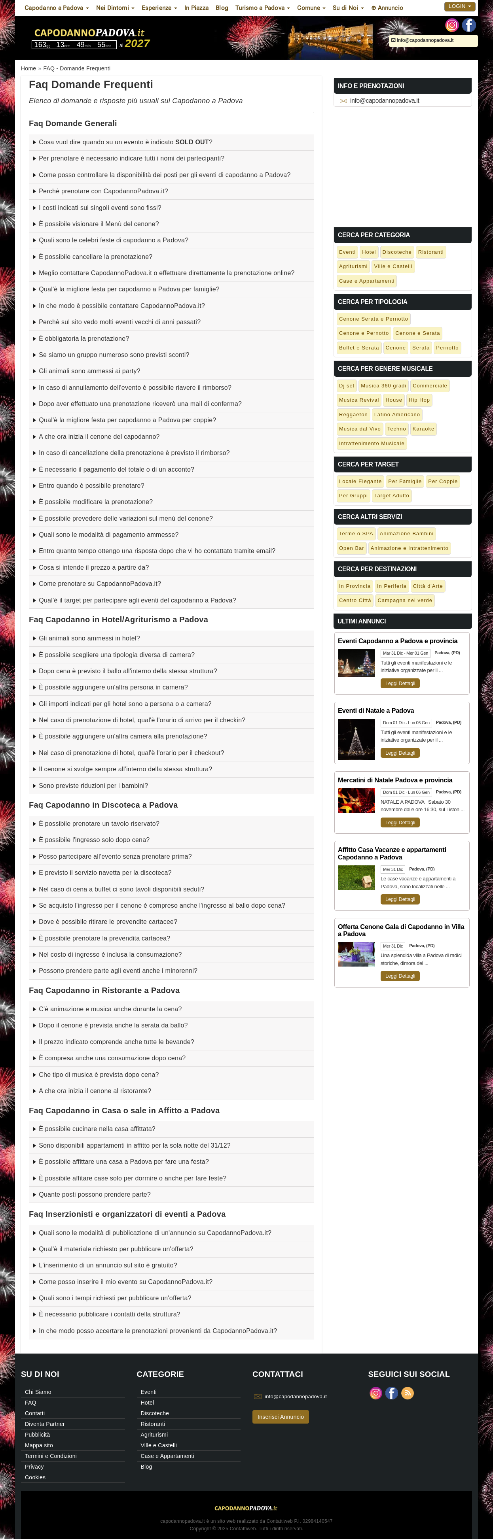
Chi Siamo (38, 1392)
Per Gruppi (353, 496)
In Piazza (196, 7)
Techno (396, 429)
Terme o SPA (356, 533)
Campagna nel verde (404, 600)
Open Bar (351, 548)
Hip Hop (419, 400)
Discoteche (397, 252)
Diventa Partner (45, 1424)
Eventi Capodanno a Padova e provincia (397, 640)
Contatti (35, 1413)
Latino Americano (397, 414)
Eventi (347, 252)
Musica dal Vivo (360, 429)
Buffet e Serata (359, 348)
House (393, 400)
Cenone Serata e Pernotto (373, 319)
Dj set (347, 386)
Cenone (396, 348)
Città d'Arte (428, 586)
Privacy (34, 1466)
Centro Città (355, 600)
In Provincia (355, 586)
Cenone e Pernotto (364, 333)
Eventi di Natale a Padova (376, 710)
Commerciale (430, 386)
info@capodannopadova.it (422, 40)
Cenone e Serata (417, 333)
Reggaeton (353, 414)
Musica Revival (359, 400)
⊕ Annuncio (387, 7)
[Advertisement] (403, 165)
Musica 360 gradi (383, 386)
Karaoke (423, 429)
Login (460, 6)
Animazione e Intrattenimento (410, 548)
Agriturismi (353, 266)
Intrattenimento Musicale (372, 443)
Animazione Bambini (407, 533)
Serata (421, 348)
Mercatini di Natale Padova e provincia (395, 780)
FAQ (30, 1402)
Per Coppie (443, 481)
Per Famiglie (405, 481)
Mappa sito (39, 1445)
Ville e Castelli (393, 266)
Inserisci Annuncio (281, 1417)
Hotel (369, 252)
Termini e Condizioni (51, 1456)
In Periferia (392, 586)
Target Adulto (392, 496)
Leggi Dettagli (400, 683)
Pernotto (447, 348)
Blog (222, 7)
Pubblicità (37, 1434)
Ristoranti (431, 252)
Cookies (35, 1477)
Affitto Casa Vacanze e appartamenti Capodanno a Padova (392, 853)
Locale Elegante (360, 481)
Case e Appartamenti (366, 281)
